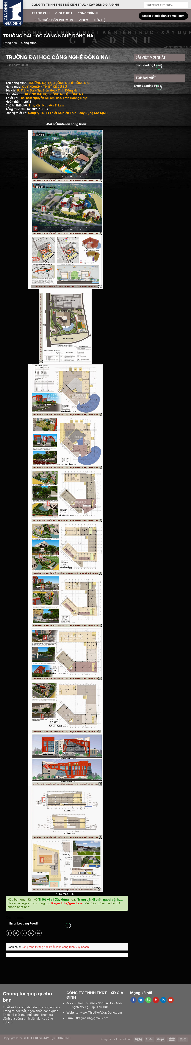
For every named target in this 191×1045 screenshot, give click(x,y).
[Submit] (184, 4)
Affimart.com (124, 1039)
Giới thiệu (63, 13)
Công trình (88, 13)
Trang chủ (41, 13)
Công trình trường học (35, 946)
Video (83, 20)
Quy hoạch (83, 946)
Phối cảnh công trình (62, 946)
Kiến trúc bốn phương (54, 20)
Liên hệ (99, 20)
